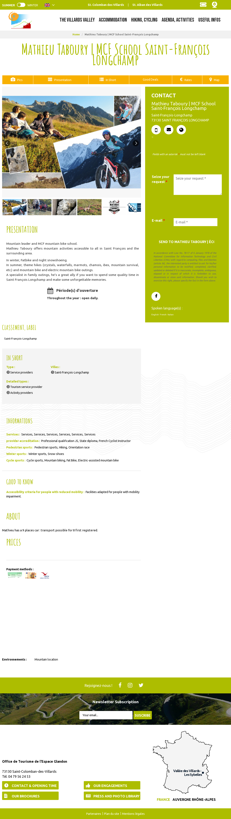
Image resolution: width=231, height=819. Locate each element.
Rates (188, 80)
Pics (19, 80)
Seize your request (160, 179)
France (163, 799)
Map (216, 80)
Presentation (61, 80)
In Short (110, 80)
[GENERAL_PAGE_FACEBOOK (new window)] (155, 296)
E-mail (158, 220)
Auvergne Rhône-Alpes (194, 799)
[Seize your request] (197, 184)
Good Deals (150, 79)
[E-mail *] (195, 222)
